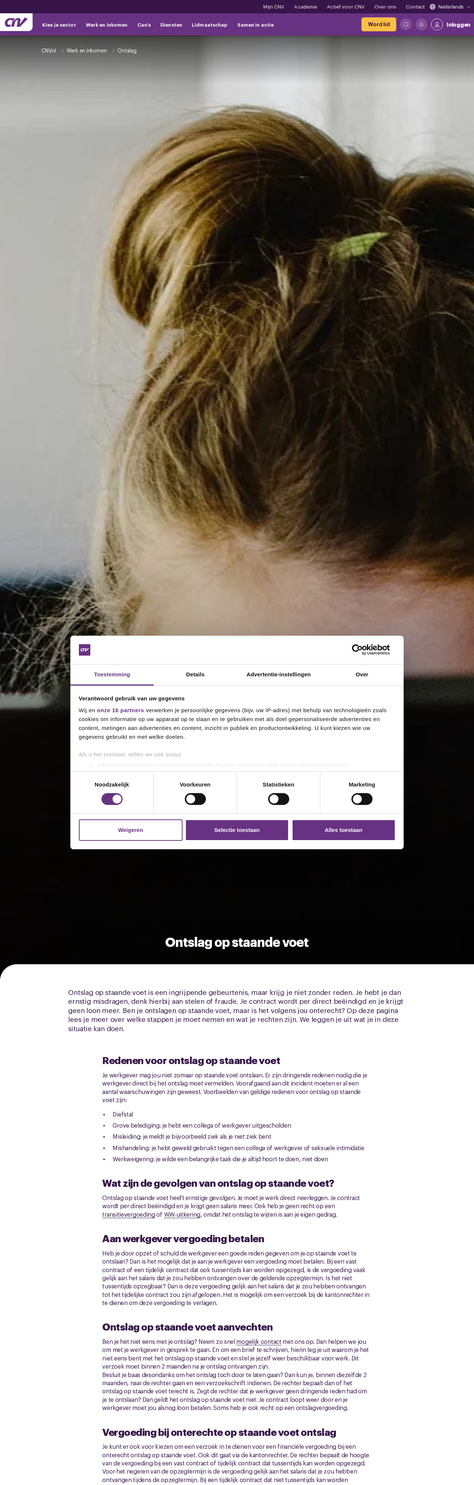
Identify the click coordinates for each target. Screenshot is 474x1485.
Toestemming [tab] (112, 674)
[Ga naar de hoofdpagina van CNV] (16, 22)
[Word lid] (378, 24)
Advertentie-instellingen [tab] (279, 674)
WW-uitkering (182, 1214)
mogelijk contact (258, 1341)
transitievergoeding (128, 1214)
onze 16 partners (120, 710)
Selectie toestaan (237, 830)
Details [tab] (195, 674)
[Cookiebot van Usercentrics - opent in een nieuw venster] (363, 649)
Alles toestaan (344, 830)
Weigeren (130, 830)
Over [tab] (362, 674)
